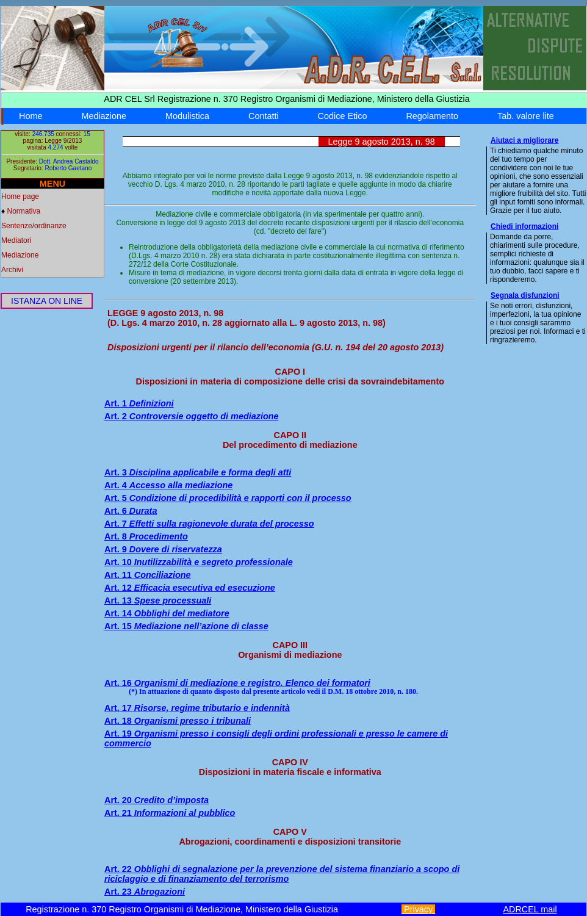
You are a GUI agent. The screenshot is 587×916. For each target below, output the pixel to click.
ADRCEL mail (529, 909)
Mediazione (103, 116)
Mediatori (16, 240)
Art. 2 (191, 416)
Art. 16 (237, 683)
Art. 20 (156, 800)
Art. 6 (130, 511)
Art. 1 (139, 403)
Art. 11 (147, 575)
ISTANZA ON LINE (46, 301)
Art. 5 (227, 498)
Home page (20, 196)
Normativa (23, 211)
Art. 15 (186, 626)
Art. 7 (209, 523)
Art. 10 (198, 562)
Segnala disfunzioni (525, 295)
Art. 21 (169, 813)
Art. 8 (146, 536)
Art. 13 (157, 600)
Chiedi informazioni (524, 226)
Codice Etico (342, 116)
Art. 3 (197, 472)
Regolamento (432, 116)
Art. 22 (281, 874)
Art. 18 (177, 721)
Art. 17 (197, 708)
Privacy (418, 909)
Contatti (263, 116)
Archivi (12, 269)
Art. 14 (166, 613)
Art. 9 (163, 549)
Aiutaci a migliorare (524, 140)
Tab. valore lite (525, 116)
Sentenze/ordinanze (34, 226)
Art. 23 (144, 891)
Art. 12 (189, 588)
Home (30, 116)
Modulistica (187, 116)
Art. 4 (168, 485)
